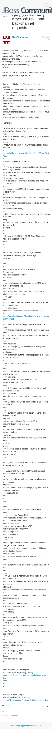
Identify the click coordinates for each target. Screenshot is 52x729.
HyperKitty (25, 725)
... (4, 81)
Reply (6, 706)
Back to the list (10, 715)
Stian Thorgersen (20, 37)
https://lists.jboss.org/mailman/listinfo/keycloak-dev (26, 700)
